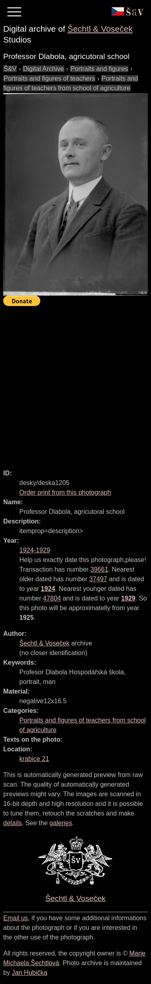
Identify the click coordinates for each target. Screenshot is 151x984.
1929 (128, 598)
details (12, 823)
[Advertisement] (75, 384)
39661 (99, 569)
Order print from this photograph (65, 492)
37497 (98, 579)
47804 (52, 598)
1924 (48, 588)
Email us (15, 918)
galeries (61, 823)
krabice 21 (34, 758)
